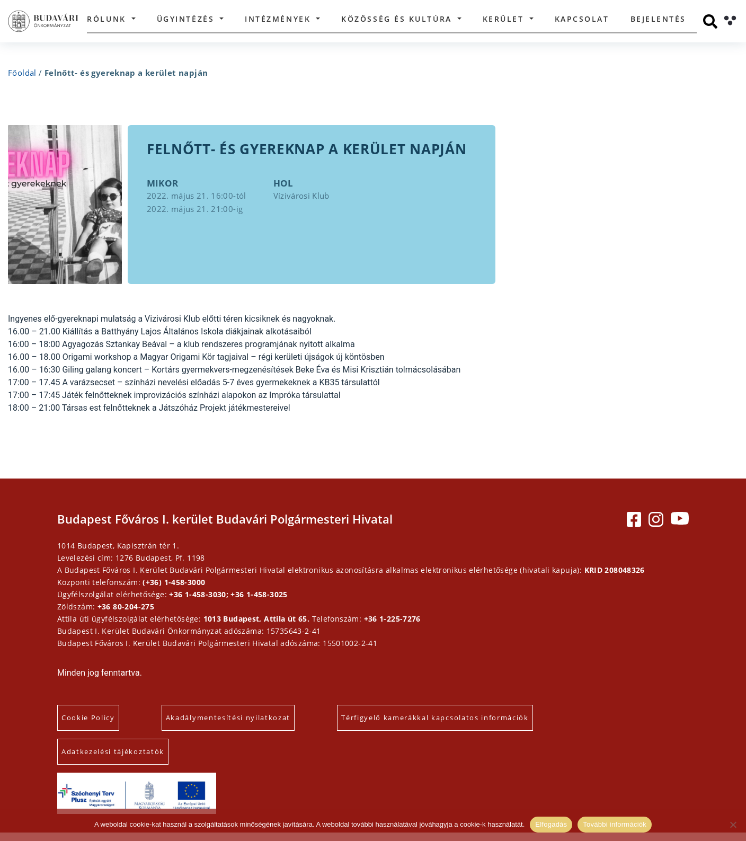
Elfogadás (551, 824)
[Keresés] (710, 21)
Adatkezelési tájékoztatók (124, 760)
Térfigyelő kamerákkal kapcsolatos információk (446, 726)
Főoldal (22, 72)
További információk (614, 824)
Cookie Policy (100, 726)
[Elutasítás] (732, 824)
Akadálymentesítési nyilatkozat (239, 726)
